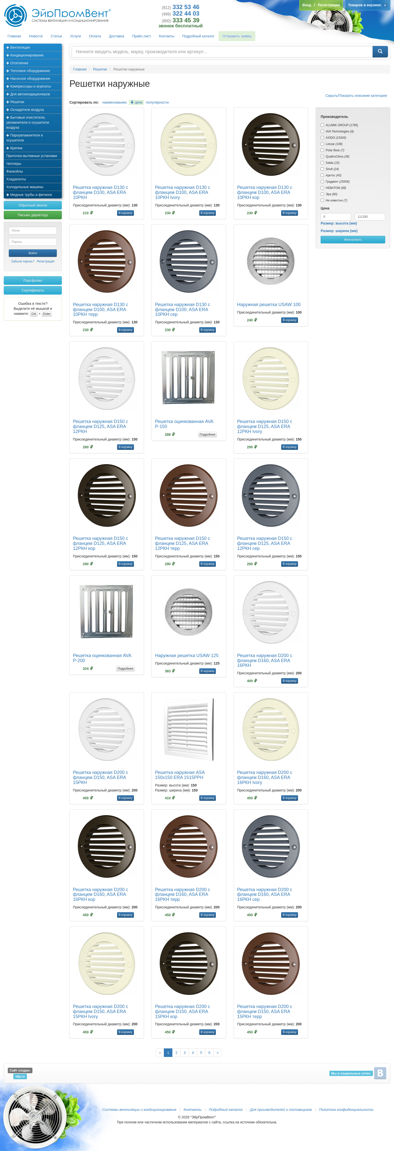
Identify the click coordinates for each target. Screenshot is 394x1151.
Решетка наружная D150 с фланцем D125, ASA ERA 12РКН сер (264, 543)
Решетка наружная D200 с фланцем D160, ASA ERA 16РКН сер (264, 894)
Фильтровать (353, 239)
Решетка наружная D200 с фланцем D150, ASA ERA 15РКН (100, 777)
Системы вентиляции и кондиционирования (139, 1110)
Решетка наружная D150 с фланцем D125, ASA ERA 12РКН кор (100, 543)
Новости (35, 36)
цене (136, 102)
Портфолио (32, 280)
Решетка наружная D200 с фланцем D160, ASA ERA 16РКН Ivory (264, 777)
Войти (33, 253)
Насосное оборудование (28, 79)
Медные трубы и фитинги (29, 195)
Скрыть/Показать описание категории (356, 96)
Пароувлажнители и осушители (24, 137)
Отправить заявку (237, 36)
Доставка (116, 36)
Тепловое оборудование (28, 71)
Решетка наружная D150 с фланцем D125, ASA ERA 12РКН (100, 426)
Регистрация (46, 261)
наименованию (114, 102)
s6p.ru (20, 1076)
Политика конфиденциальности (346, 1110)
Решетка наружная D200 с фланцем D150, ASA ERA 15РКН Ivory (100, 1011)
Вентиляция (18, 47)
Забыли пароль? (22, 261)
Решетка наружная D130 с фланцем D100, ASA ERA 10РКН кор (264, 192)
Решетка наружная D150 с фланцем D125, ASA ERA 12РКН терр (182, 543)
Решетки (15, 102)
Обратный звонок (33, 205)
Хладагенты (16, 179)
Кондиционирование (25, 55)
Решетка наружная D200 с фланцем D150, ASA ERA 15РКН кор (182, 1011)
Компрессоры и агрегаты (28, 86)
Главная (14, 36)
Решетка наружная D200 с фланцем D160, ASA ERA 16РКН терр (182, 894)
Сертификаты (33, 290)
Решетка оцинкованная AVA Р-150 (184, 424)
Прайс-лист (141, 36)
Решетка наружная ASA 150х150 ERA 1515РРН (180, 775)
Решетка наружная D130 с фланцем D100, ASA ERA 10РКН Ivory (182, 192)
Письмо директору (33, 215)
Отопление (17, 63)
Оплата (95, 36)
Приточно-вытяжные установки (31, 156)
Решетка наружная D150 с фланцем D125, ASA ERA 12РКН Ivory (264, 426)
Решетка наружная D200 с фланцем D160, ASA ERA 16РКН (264, 660)
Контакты (166, 36)
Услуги (75, 36)
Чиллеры (13, 164)
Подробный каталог (198, 36)
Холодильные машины (24, 187)
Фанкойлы (14, 171)
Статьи (56, 36)
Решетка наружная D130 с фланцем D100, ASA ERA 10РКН (100, 192)
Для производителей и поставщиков (281, 1110)
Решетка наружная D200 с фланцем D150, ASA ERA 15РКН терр (264, 1011)
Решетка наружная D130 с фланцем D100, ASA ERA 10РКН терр (100, 309)
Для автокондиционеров (28, 94)
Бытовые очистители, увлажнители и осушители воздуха (27, 122)
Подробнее (207, 434)
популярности (157, 102)
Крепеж (14, 148)
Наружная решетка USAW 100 (269, 304)
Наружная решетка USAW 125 (187, 655)
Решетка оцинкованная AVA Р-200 (102, 658)
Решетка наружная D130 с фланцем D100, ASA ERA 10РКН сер (182, 309)
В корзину (125, 213)
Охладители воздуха (25, 110)
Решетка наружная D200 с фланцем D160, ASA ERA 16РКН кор (100, 894)
